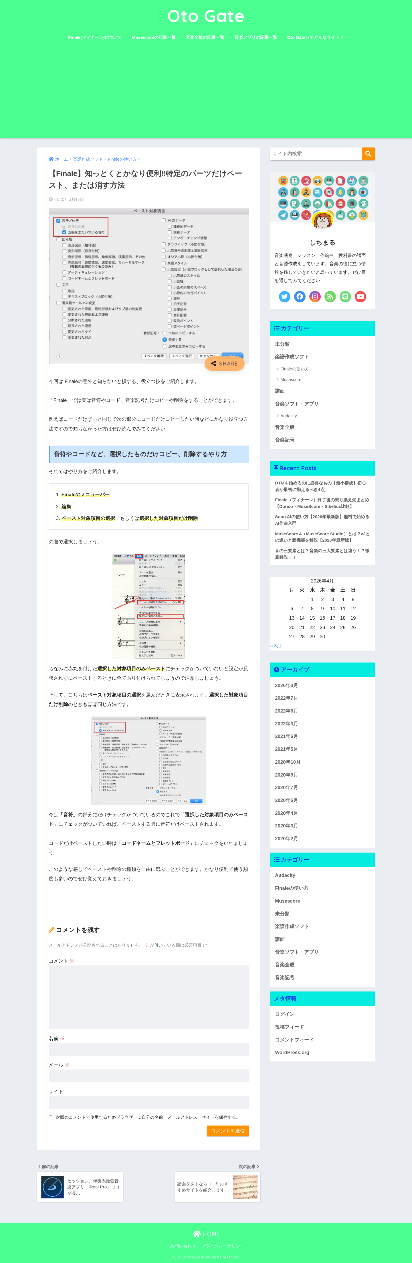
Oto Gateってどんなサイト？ (315, 37)
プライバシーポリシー (222, 1246)
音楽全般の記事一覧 (205, 37)
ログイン (284, 1014)
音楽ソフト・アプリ (297, 404)
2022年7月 (286, 698)
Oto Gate (206, 15)
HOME (206, 1234)
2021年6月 (286, 736)
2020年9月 (286, 775)
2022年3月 (286, 724)
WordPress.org (292, 1052)
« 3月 (276, 646)
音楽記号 (284, 440)
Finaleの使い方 (294, 368)
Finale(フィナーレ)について (95, 37)
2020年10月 (288, 762)
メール (59, 1065)
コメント (61, 961)
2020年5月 (286, 800)
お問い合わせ (183, 1246)
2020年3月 (286, 826)
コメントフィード (294, 1040)
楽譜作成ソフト (292, 357)
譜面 (280, 391)
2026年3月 (286, 685)
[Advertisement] (206, 95)
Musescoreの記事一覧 (154, 37)
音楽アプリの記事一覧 (255, 37)
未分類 (282, 344)
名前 (57, 1038)
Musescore (290, 379)
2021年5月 (286, 749)
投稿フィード (289, 1027)
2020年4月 (286, 813)
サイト (56, 1091)
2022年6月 (286, 711)
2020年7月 (286, 787)
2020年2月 (286, 838)
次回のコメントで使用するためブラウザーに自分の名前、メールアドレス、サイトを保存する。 (148, 1117)
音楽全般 (284, 427)
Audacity (288, 415)
